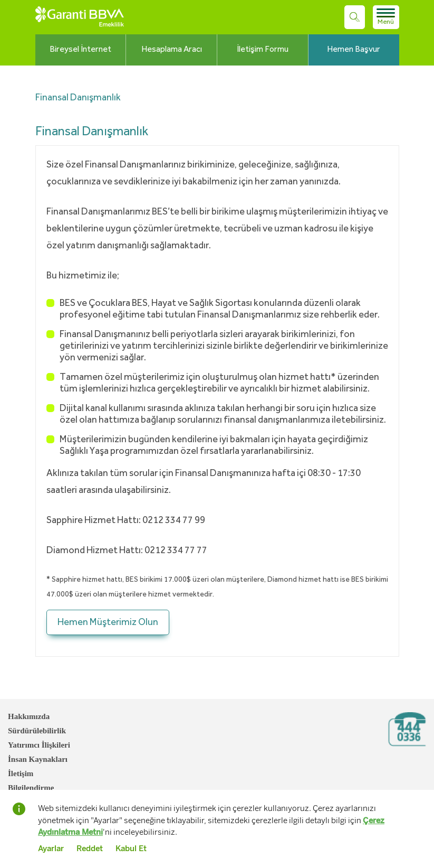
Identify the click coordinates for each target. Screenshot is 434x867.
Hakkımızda (29, 716)
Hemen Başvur (353, 49)
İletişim (20, 773)
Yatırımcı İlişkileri (39, 745)
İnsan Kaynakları (37, 759)
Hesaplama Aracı (171, 49)
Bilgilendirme (31, 788)
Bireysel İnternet (80, 49)
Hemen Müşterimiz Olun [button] (107, 622)
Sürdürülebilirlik (37, 730)
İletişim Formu (262, 49)
